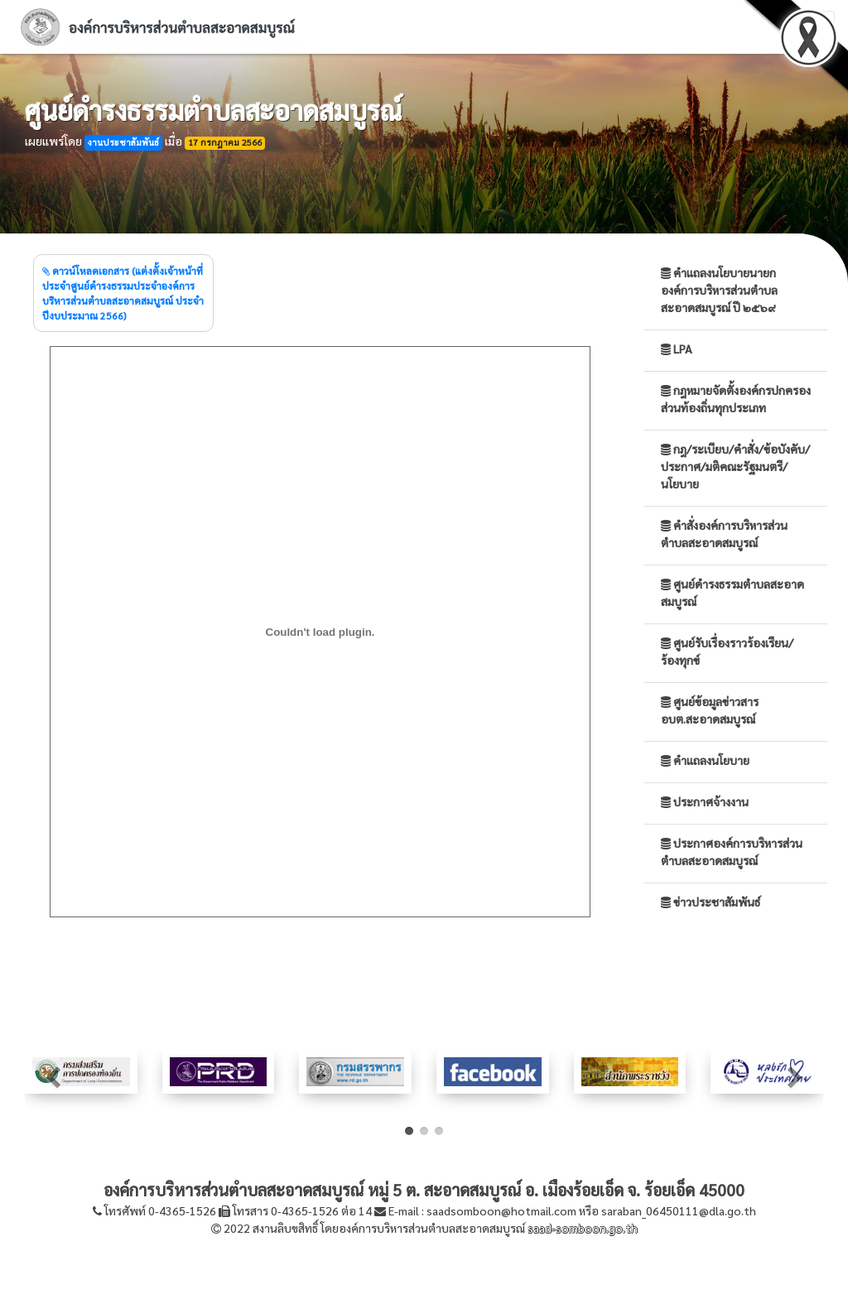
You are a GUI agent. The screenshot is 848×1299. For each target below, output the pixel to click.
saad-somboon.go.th (583, 1227)
